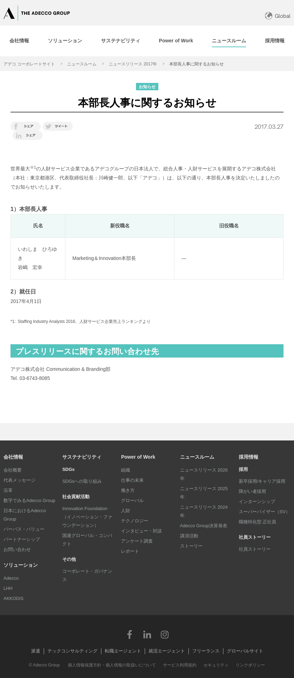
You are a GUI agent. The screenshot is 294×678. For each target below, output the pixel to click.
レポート (130, 551)
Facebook (129, 634)
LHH (8, 588)
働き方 (128, 490)
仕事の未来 (132, 480)
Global (283, 16)
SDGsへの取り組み (82, 481)
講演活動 (189, 535)
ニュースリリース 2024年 (204, 511)
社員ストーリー (255, 549)
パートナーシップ (21, 539)
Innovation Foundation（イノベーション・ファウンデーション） (87, 517)
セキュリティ (216, 665)
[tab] (65, 41)
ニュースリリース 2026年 (204, 474)
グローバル (132, 500)
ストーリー (191, 546)
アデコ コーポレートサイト (29, 64)
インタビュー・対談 (141, 531)
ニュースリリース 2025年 (204, 493)
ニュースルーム (81, 64)
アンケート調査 (137, 541)
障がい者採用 (252, 491)
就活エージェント (167, 651)
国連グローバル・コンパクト (87, 539)
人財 (125, 510)
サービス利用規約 (179, 665)
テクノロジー (134, 520)
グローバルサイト (245, 651)
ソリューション (20, 565)
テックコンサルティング (73, 651)
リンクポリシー (250, 665)
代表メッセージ (19, 480)
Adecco (11, 578)
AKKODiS (13, 598)
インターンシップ (257, 501)
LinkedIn (147, 634)
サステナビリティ (81, 457)
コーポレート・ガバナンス (87, 575)
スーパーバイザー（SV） (264, 511)
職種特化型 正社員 (258, 521)
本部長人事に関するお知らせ (196, 64)
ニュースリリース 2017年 (133, 64)
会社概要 (12, 470)
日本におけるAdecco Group (24, 515)
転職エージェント (123, 651)
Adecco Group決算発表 (203, 525)
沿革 (8, 490)
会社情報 (13, 457)
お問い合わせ (17, 549)
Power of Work (138, 457)
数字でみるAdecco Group (29, 500)
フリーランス (206, 651)
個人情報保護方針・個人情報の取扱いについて (112, 665)
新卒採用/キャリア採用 (262, 481)
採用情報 (248, 457)
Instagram (164, 634)
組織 (125, 470)
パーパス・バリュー (23, 529)
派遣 (35, 651)
